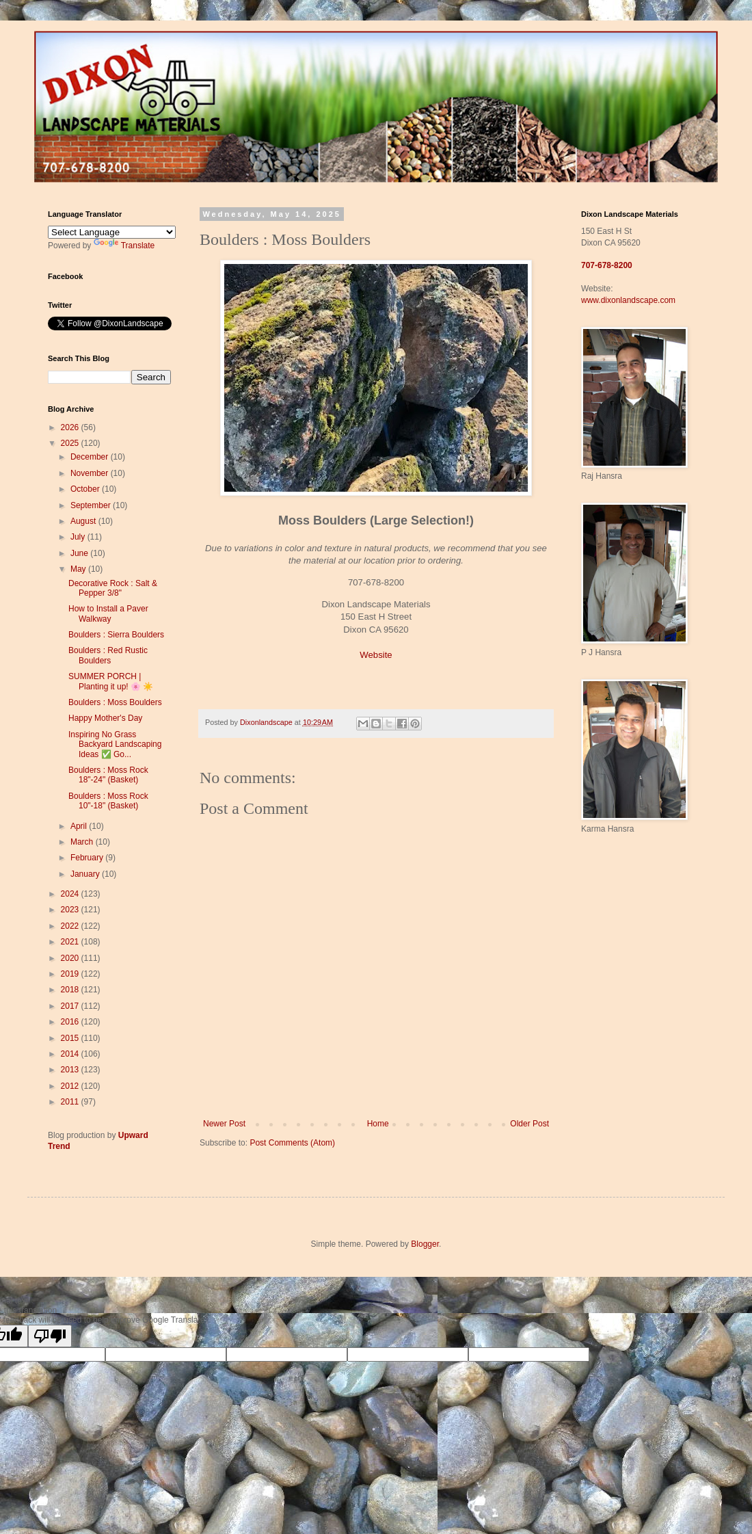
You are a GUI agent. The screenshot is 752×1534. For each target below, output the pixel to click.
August (84, 521)
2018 (71, 989)
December (90, 457)
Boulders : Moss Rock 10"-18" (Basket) (108, 800)
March (83, 842)
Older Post (529, 1123)
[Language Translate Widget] (112, 232)
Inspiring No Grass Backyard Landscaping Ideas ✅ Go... (114, 744)
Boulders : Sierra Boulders (116, 634)
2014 (71, 1054)
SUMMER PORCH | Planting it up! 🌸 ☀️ (110, 681)
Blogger (425, 1244)
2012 (71, 1086)
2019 (71, 974)
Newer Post (224, 1123)
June (80, 553)
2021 (71, 942)
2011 (71, 1102)
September (91, 505)
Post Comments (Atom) (292, 1143)
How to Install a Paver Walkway (108, 613)
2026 (71, 427)
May (79, 569)
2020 (71, 958)
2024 (71, 894)
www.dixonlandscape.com (628, 300)
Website (376, 655)
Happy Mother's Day (105, 718)
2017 (71, 1006)
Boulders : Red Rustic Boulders (108, 655)
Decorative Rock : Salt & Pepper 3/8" (112, 588)
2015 (71, 1038)
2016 (71, 1022)
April (79, 826)
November (90, 473)
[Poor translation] (50, 1336)
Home (378, 1123)
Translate (124, 245)
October (86, 489)
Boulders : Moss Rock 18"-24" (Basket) (108, 774)
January (86, 874)
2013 (71, 1069)
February (87, 857)
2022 (71, 926)
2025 (71, 443)
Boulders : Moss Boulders (115, 702)
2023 (71, 909)
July (79, 537)
